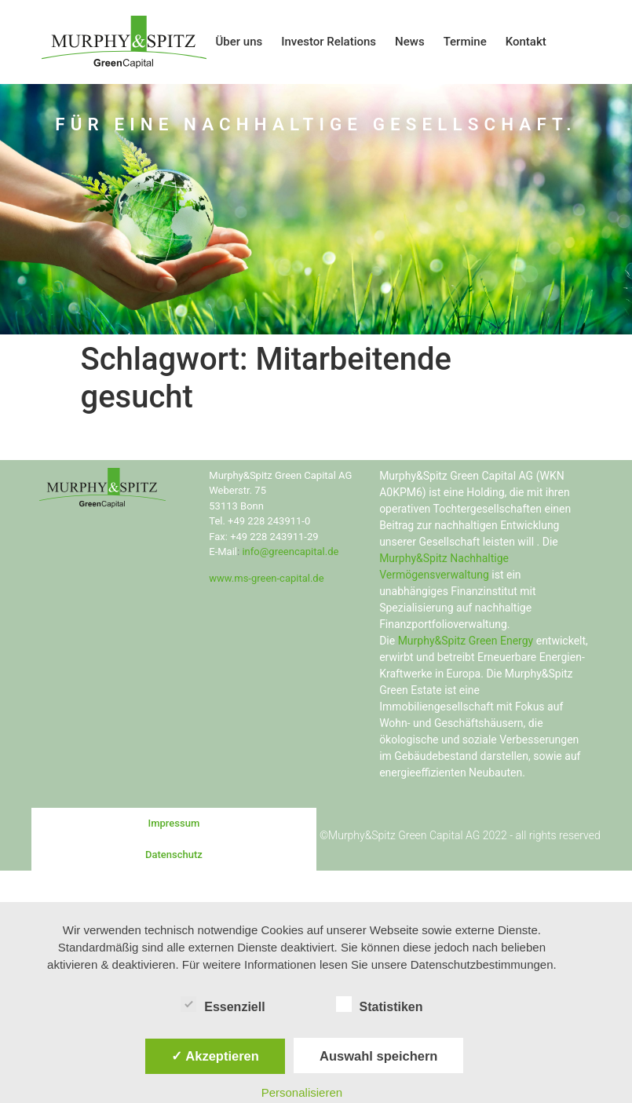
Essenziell (223, 1004)
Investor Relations (328, 42)
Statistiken (379, 1004)
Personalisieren (301, 1092)
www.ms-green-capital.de (266, 578)
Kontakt (526, 42)
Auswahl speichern (378, 1056)
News (410, 42)
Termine (465, 42)
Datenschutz (174, 854)
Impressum (174, 823)
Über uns (239, 42)
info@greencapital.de (290, 551)
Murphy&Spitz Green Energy (466, 640)
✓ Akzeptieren (215, 1056)
